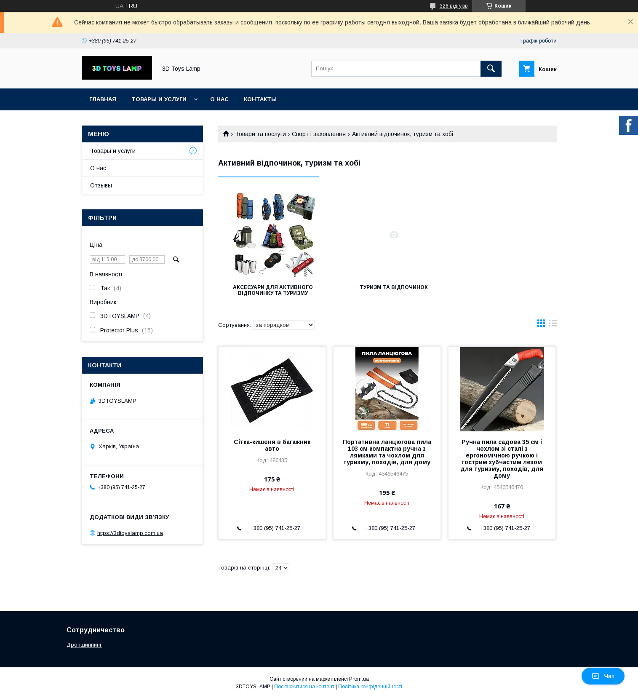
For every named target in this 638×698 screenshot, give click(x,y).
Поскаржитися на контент (304, 687)
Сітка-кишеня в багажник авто (272, 445)
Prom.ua (359, 679)
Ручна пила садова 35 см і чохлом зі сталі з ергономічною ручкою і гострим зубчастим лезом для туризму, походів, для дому (501, 459)
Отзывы (101, 185)
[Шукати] (491, 69)
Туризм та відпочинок (387, 287)
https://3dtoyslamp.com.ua (130, 533)
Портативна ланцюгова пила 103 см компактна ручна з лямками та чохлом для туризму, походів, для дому (387, 452)
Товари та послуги (260, 134)
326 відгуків (454, 6)
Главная (102, 99)
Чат (603, 676)
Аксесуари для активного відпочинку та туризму (271, 290)
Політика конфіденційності (370, 687)
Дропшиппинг (84, 645)
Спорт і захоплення (319, 134)
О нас (219, 99)
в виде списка (553, 325)
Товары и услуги (159, 99)
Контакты (260, 99)
